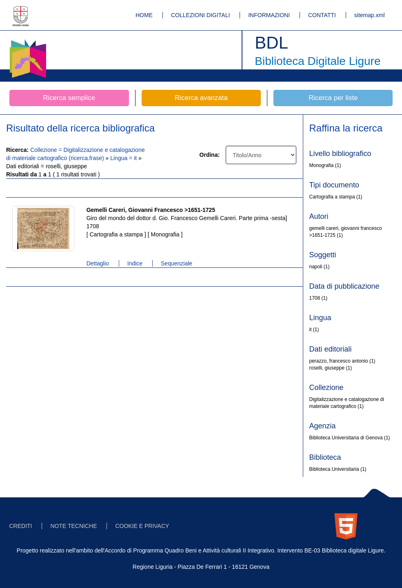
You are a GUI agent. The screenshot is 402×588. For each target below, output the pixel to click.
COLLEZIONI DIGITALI (200, 15)
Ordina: (210, 154)
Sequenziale (176, 263)
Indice (134, 263)
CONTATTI (322, 15)
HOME (144, 15)
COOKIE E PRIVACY (142, 526)
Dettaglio (98, 263)
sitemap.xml (369, 15)
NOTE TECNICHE (73, 526)
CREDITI (20, 526)
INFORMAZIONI (269, 15)
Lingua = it (124, 158)
